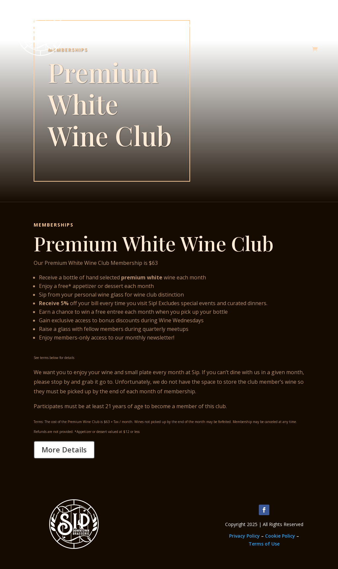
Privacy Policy (244, 536)
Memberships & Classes (134, 25)
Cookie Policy (280, 536)
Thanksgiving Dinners (295, 25)
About (84, 25)
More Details (64, 449)
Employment (191, 25)
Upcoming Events (241, 25)
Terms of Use (264, 544)
